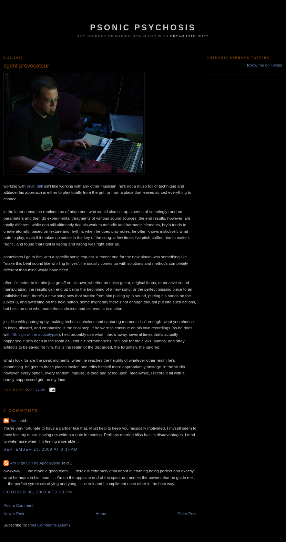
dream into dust (189, 36)
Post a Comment (18, 505)
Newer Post (13, 513)
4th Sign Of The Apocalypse (35, 463)
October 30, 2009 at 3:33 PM (37, 492)
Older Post (186, 513)
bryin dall (35, 186)
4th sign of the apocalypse (35, 334)
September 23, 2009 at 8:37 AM (40, 449)
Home (100, 513)
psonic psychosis (143, 27)
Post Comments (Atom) (49, 525)
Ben (14, 420)
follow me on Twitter (265, 65)
